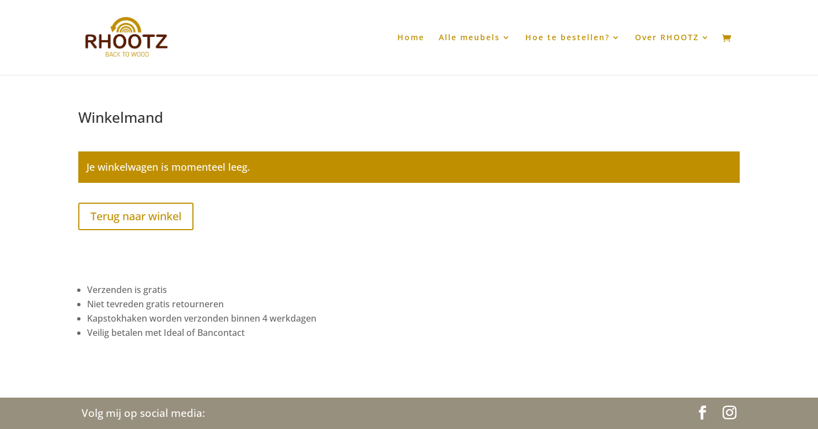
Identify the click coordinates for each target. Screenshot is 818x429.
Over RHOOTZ (667, 38)
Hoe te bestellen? (567, 38)
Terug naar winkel (135, 216)
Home (410, 38)
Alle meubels (469, 38)
